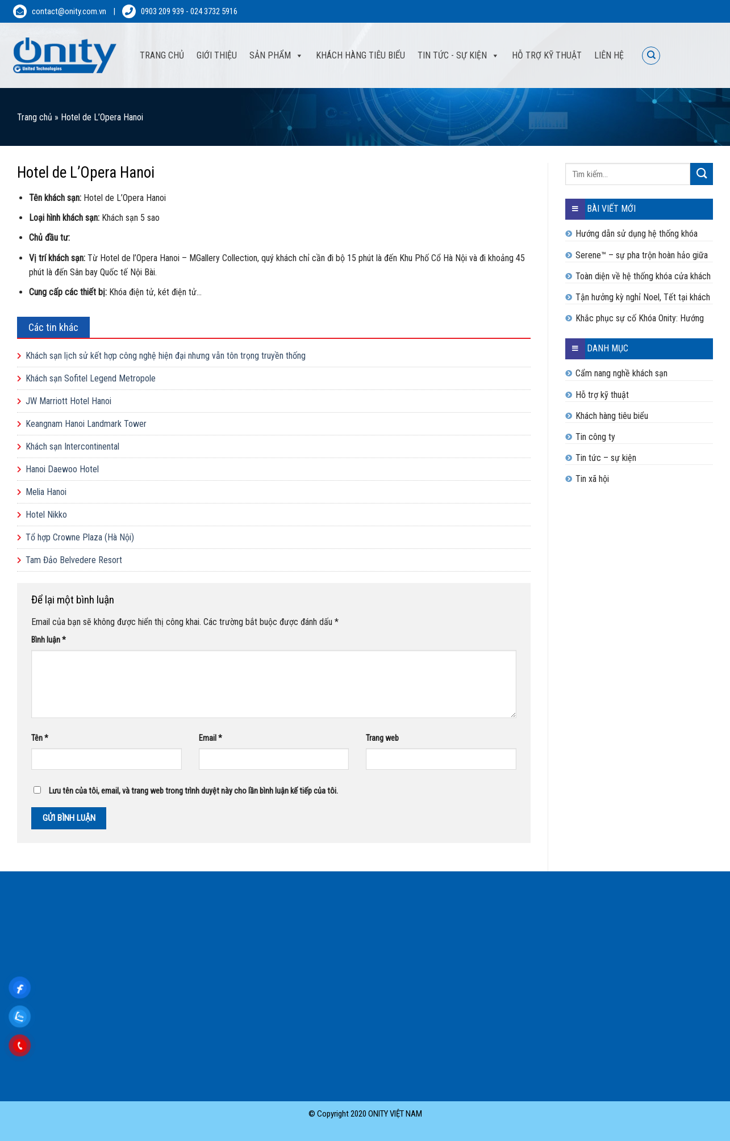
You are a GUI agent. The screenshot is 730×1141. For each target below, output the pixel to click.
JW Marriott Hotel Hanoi (68, 401)
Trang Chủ (162, 55)
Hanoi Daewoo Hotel (62, 469)
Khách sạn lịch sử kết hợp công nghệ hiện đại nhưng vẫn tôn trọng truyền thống (166, 355)
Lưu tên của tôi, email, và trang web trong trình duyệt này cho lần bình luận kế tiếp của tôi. (193, 791)
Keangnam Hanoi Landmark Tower (86, 423)
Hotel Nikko (46, 514)
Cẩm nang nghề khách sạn (621, 373)
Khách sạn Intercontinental (72, 446)
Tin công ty (595, 436)
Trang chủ (34, 117)
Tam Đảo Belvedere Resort (74, 560)
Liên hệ (609, 55)
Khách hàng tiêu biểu (360, 55)
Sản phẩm (270, 55)
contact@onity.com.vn (69, 11)
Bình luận (48, 640)
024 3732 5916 (213, 11)
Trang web (382, 738)
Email (210, 738)
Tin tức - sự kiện (452, 55)
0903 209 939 (162, 11)
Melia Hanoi (46, 491)
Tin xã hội (592, 478)
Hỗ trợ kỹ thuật (547, 55)
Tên (39, 738)
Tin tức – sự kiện (605, 457)
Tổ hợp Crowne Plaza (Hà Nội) (80, 537)
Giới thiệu (217, 55)
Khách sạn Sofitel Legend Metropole (91, 378)
